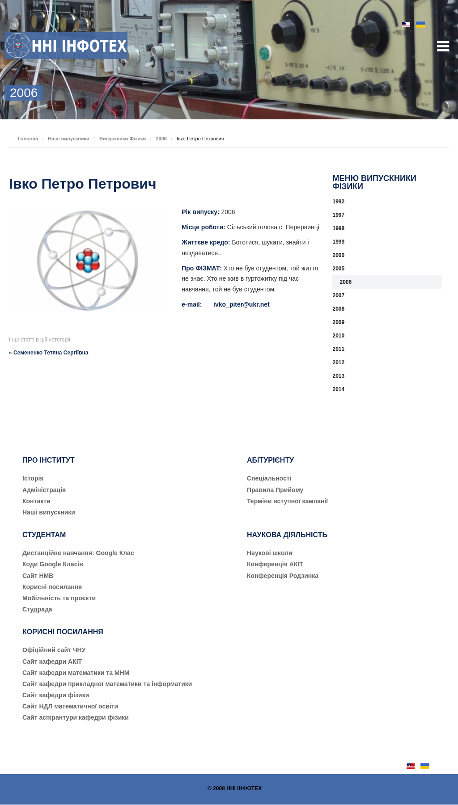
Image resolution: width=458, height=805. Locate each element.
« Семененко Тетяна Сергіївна (48, 353)
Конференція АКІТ (275, 564)
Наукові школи (270, 552)
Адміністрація (44, 489)
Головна (28, 138)
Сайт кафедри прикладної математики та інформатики (107, 683)
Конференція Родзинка (282, 575)
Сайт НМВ (37, 575)
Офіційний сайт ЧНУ (53, 649)
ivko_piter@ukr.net (241, 304)
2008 (338, 309)
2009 (338, 322)
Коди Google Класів (52, 564)
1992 (338, 201)
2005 (338, 269)
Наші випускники (68, 138)
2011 (338, 349)
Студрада (37, 609)
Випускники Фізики (122, 138)
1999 (338, 242)
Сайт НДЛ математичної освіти (70, 706)
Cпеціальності (269, 478)
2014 (338, 389)
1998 (338, 228)
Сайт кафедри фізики (55, 695)
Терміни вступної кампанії (287, 501)
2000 (338, 255)
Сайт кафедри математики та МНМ (75, 672)
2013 (338, 376)
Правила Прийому (275, 489)
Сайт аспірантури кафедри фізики (75, 717)
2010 (338, 336)
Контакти (36, 501)
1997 (338, 215)
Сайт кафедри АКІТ (52, 661)
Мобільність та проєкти (59, 598)
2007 (338, 295)
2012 (338, 362)
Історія (33, 478)
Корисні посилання (52, 586)
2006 (161, 138)
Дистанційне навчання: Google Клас (78, 552)
